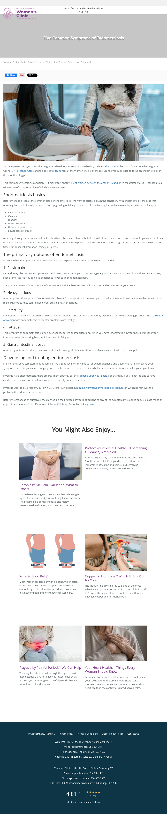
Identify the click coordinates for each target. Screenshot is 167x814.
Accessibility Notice (112, 733)
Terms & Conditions (88, 733)
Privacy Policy (66, 733)
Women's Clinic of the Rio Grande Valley (22, 62)
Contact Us (133, 733)
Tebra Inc (50, 733)
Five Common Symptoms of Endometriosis (74, 62)
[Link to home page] (19, 13)
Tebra (97, 802)
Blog (48, 62)
